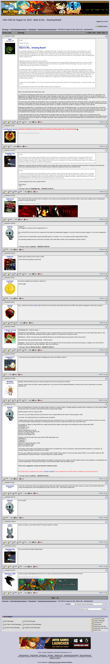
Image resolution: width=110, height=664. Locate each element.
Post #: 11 (102, 400)
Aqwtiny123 (10, 199)
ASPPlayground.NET (55, 662)
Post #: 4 (102, 219)
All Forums (5, 29)
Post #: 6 (102, 274)
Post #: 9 (102, 350)
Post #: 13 (102, 493)
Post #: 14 (102, 517)
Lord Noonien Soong (10, 129)
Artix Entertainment (85, 655)
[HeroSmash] (32, 29)
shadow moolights (49, 471)
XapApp (10, 305)
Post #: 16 (102, 566)
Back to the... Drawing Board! (32, 48)
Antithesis (10, 257)
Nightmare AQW (10, 574)
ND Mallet (10, 382)
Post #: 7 (102, 298)
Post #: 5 (102, 249)
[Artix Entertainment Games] (18, 29)
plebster (10, 227)
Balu (10, 39)
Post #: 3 (102, 191)
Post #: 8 (102, 323)
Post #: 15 (102, 542)
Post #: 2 (102, 146)
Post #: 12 (102, 478)
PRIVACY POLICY (55, 658)
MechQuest (42, 655)
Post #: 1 (102, 122)
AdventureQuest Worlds (71, 655)
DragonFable (34, 655)
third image (34, 305)
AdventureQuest (24, 655)
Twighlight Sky (10, 153)
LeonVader (10, 281)
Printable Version (101, 26)
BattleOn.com (59, 655)
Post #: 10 (102, 374)
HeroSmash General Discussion (47, 29)
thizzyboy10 (10, 486)
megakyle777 (9, 357)
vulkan (10, 525)
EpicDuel (50, 655)
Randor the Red (10, 330)
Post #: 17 (102, 593)
